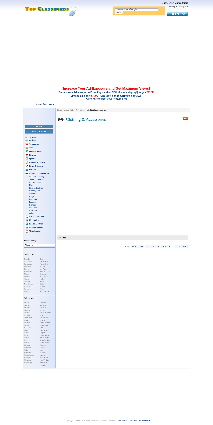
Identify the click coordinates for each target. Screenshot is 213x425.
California (27, 315)
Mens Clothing (35, 182)
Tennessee (43, 345)
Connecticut (28, 318)
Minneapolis (44, 261)
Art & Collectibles (37, 216)
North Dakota (44, 325)
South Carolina (45, 340)
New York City (45, 271)
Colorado (27, 313)
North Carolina (45, 323)
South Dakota (44, 343)
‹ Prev (141, 246)
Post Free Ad (39, 132)
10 (168, 246)
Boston (26, 291)
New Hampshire (45, 313)
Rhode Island (44, 338)
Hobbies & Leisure (37, 162)
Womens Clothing (36, 176)
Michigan (27, 357)
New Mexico (44, 318)
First (134, 246)
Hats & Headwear (36, 188)
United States (69, 110)
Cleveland (43, 274)
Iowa (25, 340)
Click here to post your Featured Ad (106, 98)
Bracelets (33, 199)
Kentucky (27, 345)
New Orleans (28, 284)
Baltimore (27, 289)
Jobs (31, 147)
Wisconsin (43, 362)
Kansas (26, 343)
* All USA (27, 328)
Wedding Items (35, 191)
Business (32, 140)
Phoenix (27, 259)
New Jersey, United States (175, 3)
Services (32, 169)
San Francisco (44, 291)
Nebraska (43, 308)
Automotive (34, 144)
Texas (42, 348)
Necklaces (33, 208)
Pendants (32, 202)
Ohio (41, 328)
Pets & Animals (35, 151)
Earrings (32, 205)
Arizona (26, 305)
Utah (41, 350)
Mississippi (28, 362)
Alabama (27, 308)
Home (39, 126)
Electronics (34, 220)
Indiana (26, 338)
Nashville (43, 279)
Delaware (27, 323)
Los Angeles (28, 261)
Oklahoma (43, 330)
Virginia (42, 355)
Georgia (26, 325)
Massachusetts (29, 355)
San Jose (27, 276)
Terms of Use (121, 421)
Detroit (42, 259)
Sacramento (28, 264)
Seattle (42, 289)
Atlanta (26, 279)
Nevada (42, 310)
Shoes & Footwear (36, 179)
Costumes (33, 210)
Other (31, 213)
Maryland (27, 353)
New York (43, 320)
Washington (28, 271)
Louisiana (27, 348)
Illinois (26, 335)
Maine (26, 350)
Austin (42, 281)
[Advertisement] (106, 41)
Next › (179, 246)
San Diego (27, 266)
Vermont (42, 353)
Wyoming (43, 365)
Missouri (43, 303)
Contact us (133, 421)
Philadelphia (44, 276)
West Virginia (44, 360)
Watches (32, 193)
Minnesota (27, 360)
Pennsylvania (44, 335)
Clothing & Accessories (39, 173)
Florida (26, 320)
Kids (31, 185)
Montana (43, 305)
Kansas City (44, 264)
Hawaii (26, 330)
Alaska (26, 303)
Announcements (36, 227)
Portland (27, 286)
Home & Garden (36, 166)
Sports (32, 158)
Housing (32, 155)
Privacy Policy (144, 421)
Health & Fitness (36, 224)
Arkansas (27, 310)
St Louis (42, 266)
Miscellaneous (35, 231)
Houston (42, 286)
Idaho (26, 333)
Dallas (42, 284)
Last (185, 246)
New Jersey (43, 315)
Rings (31, 196)
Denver (26, 269)
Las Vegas (43, 269)
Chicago (27, 281)
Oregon (42, 333)
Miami (26, 274)
